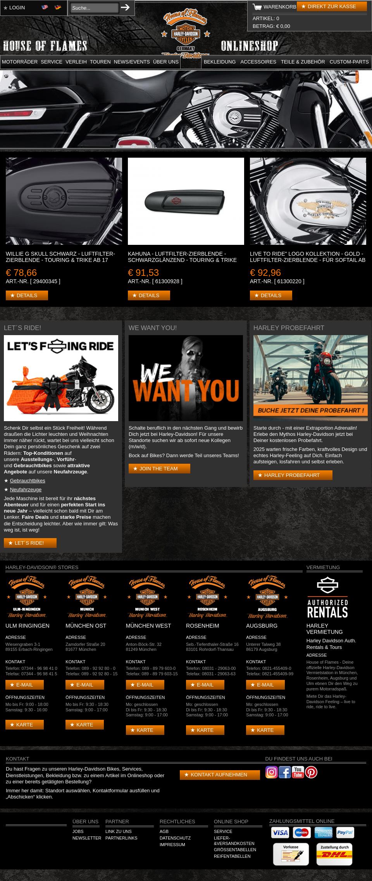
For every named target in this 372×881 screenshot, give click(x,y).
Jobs (77, 831)
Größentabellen (235, 849)
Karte (24, 725)
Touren (100, 62)
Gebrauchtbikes (27, 481)
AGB (164, 831)
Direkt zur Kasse (332, 6)
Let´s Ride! (29, 543)
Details (27, 295)
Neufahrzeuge (26, 489)
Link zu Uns (118, 831)
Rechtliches (177, 821)
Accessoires (258, 62)
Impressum (172, 844)
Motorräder (20, 62)
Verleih (76, 62)
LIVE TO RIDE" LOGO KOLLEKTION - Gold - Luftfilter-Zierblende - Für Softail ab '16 (307, 260)
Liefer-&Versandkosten (234, 841)
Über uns (166, 62)
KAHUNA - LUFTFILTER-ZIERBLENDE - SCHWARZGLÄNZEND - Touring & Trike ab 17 (182, 260)
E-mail (24, 685)
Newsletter (86, 838)
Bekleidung (220, 62)
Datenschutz (175, 838)
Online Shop (231, 821)
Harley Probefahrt (292, 475)
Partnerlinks (121, 838)
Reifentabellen (232, 856)
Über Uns (85, 821)
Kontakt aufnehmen (219, 775)
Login (17, 7)
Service (51, 62)
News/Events (132, 62)
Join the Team (158, 468)
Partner (117, 821)
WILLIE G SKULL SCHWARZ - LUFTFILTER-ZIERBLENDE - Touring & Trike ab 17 (60, 257)
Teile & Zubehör (303, 62)
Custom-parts (349, 62)
